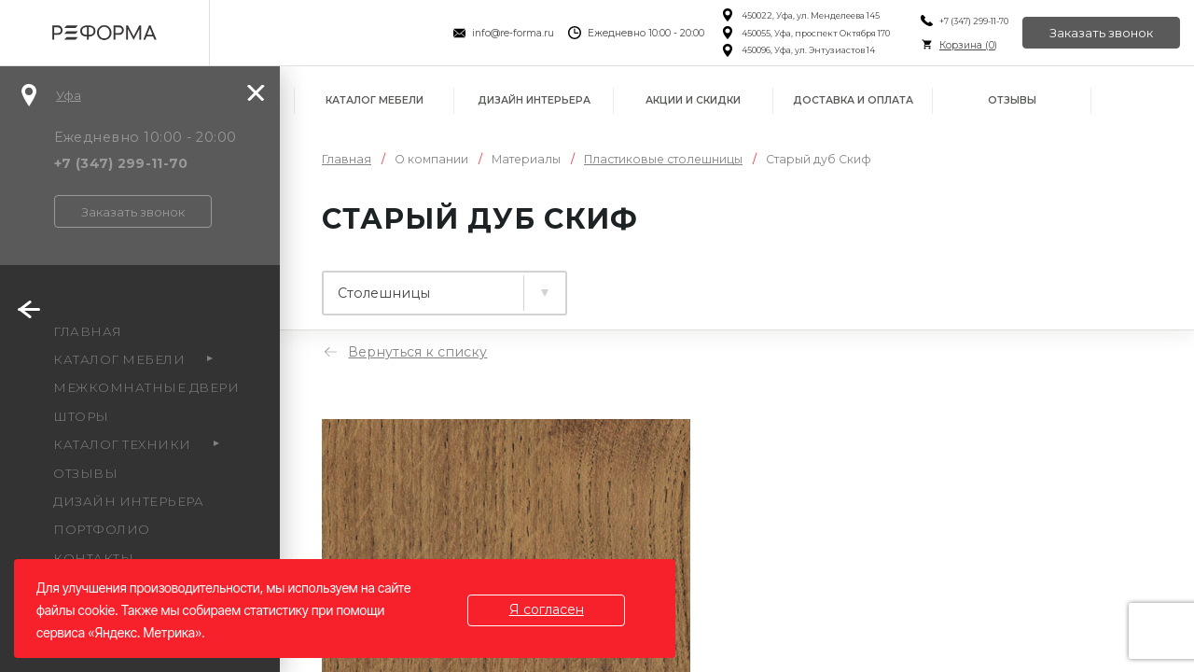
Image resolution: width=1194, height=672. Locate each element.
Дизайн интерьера (534, 100)
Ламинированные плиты (428, 284)
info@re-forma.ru (513, 33)
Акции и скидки (693, 100)
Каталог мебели (374, 100)
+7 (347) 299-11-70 (972, 21)
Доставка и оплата (853, 100)
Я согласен (546, 609)
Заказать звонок (1101, 32)
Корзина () (967, 45)
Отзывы (1012, 100)
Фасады (796, 284)
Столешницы (648, 284)
